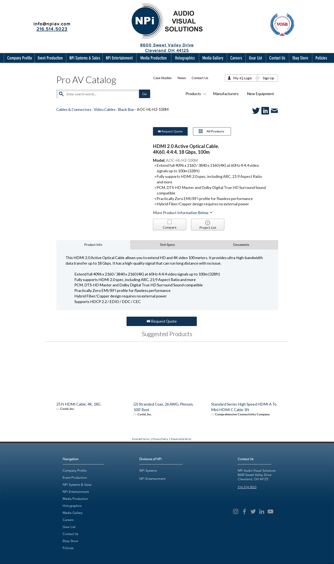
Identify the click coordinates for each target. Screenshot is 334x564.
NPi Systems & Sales (77, 485)
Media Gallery (73, 513)
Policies (68, 548)
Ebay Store (70, 541)
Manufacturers (226, 93)
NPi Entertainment (76, 492)
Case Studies (162, 78)
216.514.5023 (247, 487)
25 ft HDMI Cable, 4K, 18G (78, 404)
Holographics (72, 506)
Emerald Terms (141, 439)
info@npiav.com (52, 23)
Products (195, 93)
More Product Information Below (183, 212)
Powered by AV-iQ (181, 439)
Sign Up (268, 78)
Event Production (75, 478)
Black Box (126, 109)
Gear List (69, 527)
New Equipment (260, 93)
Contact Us (200, 78)
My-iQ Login (242, 78)
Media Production (75, 499)
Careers (68, 520)
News (181, 78)
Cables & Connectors (73, 109)
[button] (19, 58)
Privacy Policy (160, 439)
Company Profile (74, 470)
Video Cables (104, 109)
